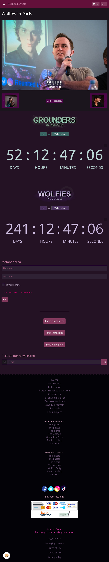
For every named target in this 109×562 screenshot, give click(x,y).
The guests (54, 424)
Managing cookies (54, 543)
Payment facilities (54, 332)
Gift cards (54, 408)
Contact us (54, 394)
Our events (54, 383)
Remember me (11, 284)
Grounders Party (54, 437)
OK (4, 299)
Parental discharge (54, 320)
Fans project (54, 412)
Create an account (9, 292)
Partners (54, 443)
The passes (54, 427)
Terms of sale (54, 552)
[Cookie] (6, 555)
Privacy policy (54, 557)
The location (54, 433)
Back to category (54, 101)
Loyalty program (54, 405)
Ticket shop (54, 387)
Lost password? (25, 292)
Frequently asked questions (54, 390)
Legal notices (54, 538)
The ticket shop (54, 440)
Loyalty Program (54, 344)
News (54, 380)
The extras (54, 430)
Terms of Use (55, 547)
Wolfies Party (54, 468)
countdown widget (54, 156)
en (103, 4)
